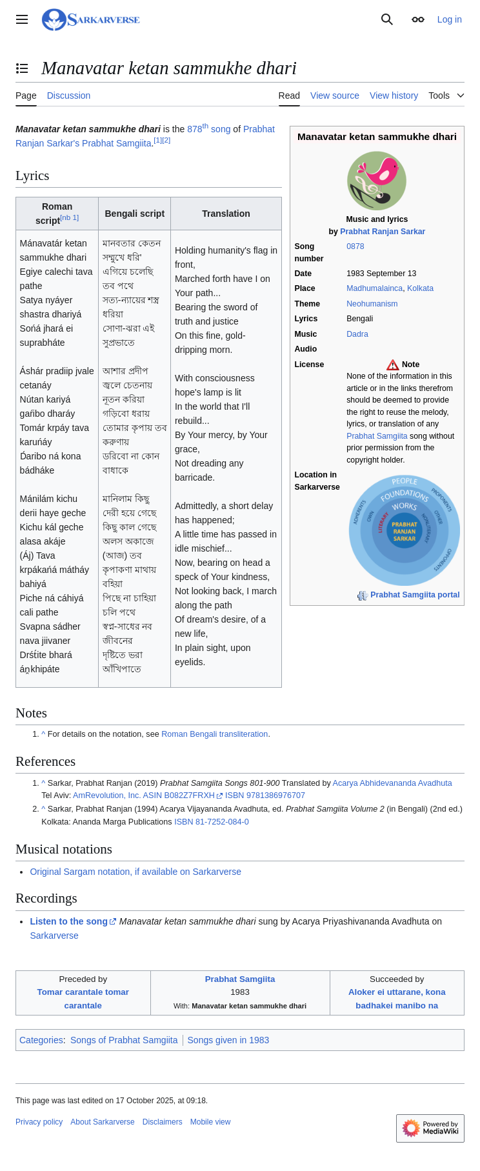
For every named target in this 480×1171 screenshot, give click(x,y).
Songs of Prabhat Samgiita (124, 1040)
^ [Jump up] (43, 734)
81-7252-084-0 (222, 821)
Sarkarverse (54, 935)
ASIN (152, 795)
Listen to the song (69, 921)
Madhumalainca (374, 288)
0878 (355, 246)
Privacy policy (39, 1121)
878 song (208, 129)
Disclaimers (163, 1121)
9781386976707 (275, 795)
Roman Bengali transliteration (214, 734)
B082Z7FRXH (190, 795)
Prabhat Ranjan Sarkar (382, 231)
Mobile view (210, 1121)
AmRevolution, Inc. (107, 795)
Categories (41, 1040)
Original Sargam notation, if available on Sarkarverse (135, 871)
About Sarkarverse (102, 1121)
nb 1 (69, 217)
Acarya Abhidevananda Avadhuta (392, 783)
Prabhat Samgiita (376, 436)
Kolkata (420, 288)
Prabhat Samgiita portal (414, 594)
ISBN (234, 795)
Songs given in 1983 (229, 1040)
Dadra (357, 334)
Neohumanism (371, 303)
